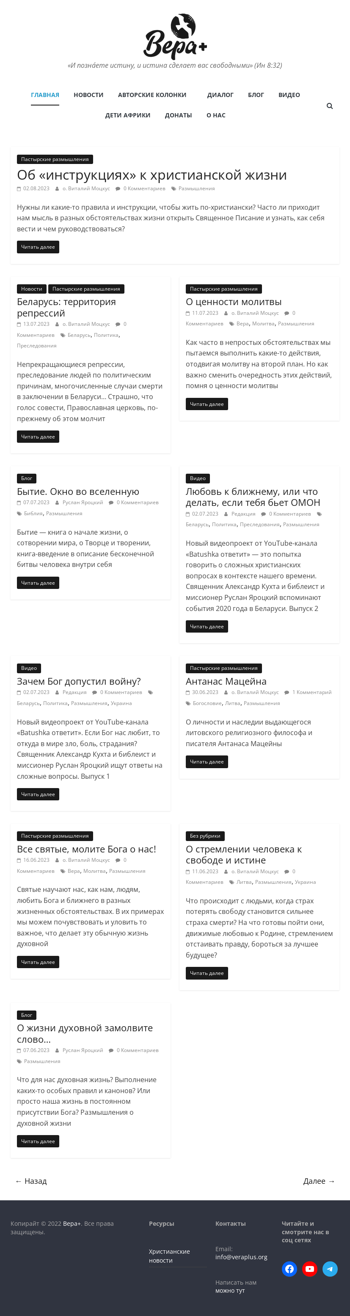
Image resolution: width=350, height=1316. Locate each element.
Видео (289, 95)
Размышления (197, 188)
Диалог (220, 95)
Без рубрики (205, 835)
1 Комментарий (308, 692)
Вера (243, 323)
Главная (45, 95)
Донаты (178, 115)
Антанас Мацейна (226, 681)
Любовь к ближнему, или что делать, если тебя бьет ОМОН (253, 496)
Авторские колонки (152, 95)
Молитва (263, 323)
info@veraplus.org (241, 1257)
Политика (106, 335)
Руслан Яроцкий (84, 502)
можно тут (230, 1290)
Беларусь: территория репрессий (66, 307)
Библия (33, 513)
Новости (89, 95)
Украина (121, 703)
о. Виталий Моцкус (87, 188)
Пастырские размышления (55, 159)
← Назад (31, 1181)
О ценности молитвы (234, 301)
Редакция (244, 513)
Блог (256, 95)
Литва (232, 703)
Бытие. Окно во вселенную (78, 491)
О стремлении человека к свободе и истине (244, 854)
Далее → (319, 1181)
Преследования (37, 345)
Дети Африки (128, 115)
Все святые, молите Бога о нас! (86, 848)
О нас (216, 115)
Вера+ (72, 1223)
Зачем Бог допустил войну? (79, 681)
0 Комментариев (140, 188)
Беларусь (79, 335)
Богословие (207, 703)
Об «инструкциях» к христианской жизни (152, 174)
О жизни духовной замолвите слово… (85, 1033)
